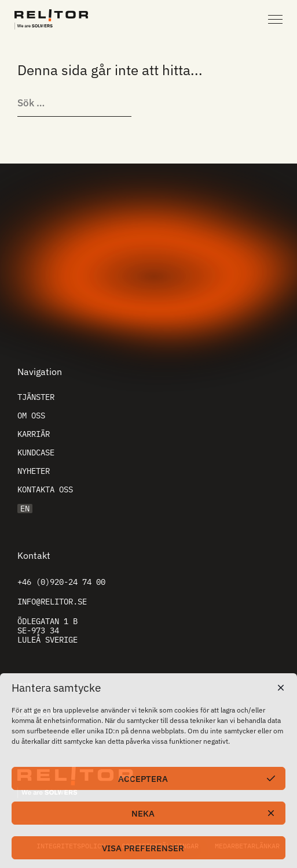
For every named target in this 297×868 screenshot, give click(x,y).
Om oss (31, 415)
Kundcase (35, 452)
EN (25, 508)
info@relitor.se (52, 601)
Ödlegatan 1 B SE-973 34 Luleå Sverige (47, 630)
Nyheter (33, 471)
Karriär (33, 434)
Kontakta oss (45, 489)
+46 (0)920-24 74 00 (61, 582)
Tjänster (35, 397)
